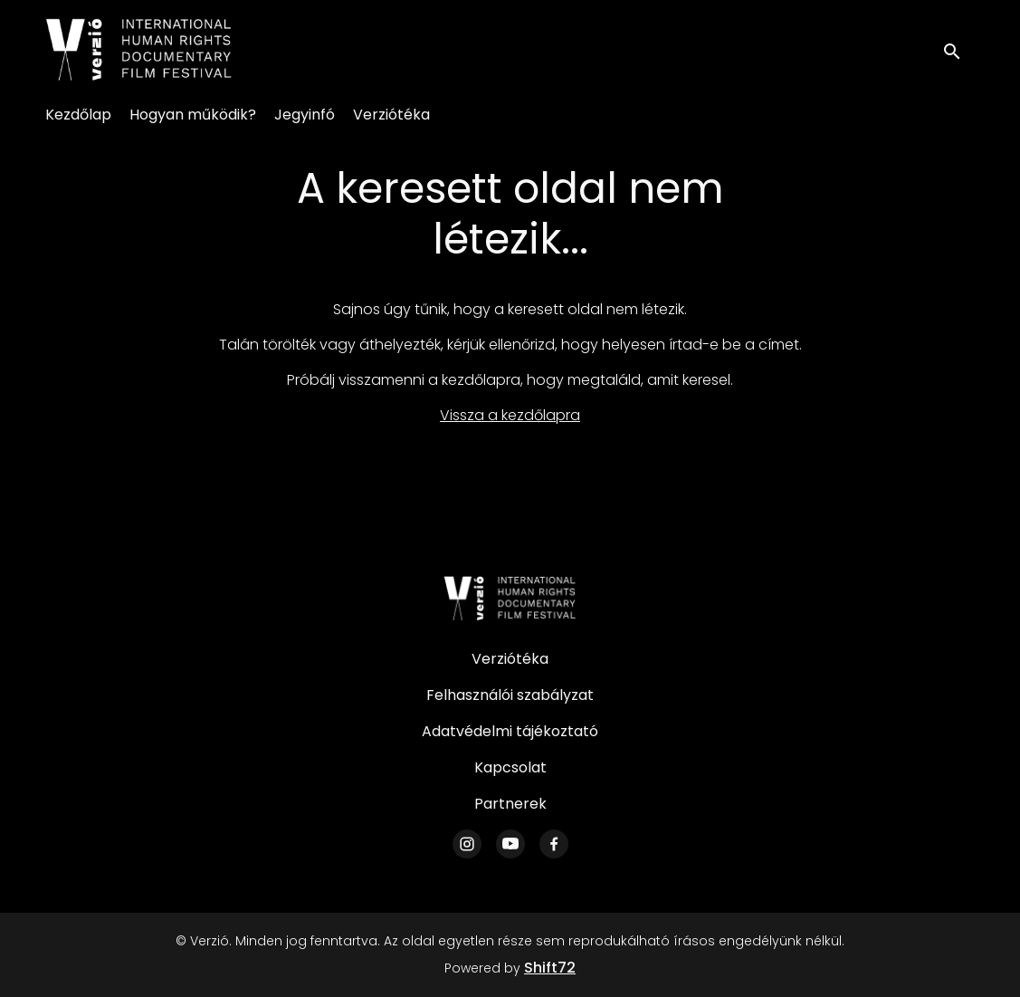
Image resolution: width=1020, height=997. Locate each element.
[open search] (958, 49)
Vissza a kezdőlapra (510, 415)
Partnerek (510, 803)
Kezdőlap (78, 114)
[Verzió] (510, 598)
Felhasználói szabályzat (510, 695)
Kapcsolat (510, 767)
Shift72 (550, 967)
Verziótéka (391, 114)
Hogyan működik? (192, 114)
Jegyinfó (304, 114)
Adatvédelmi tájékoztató (510, 731)
